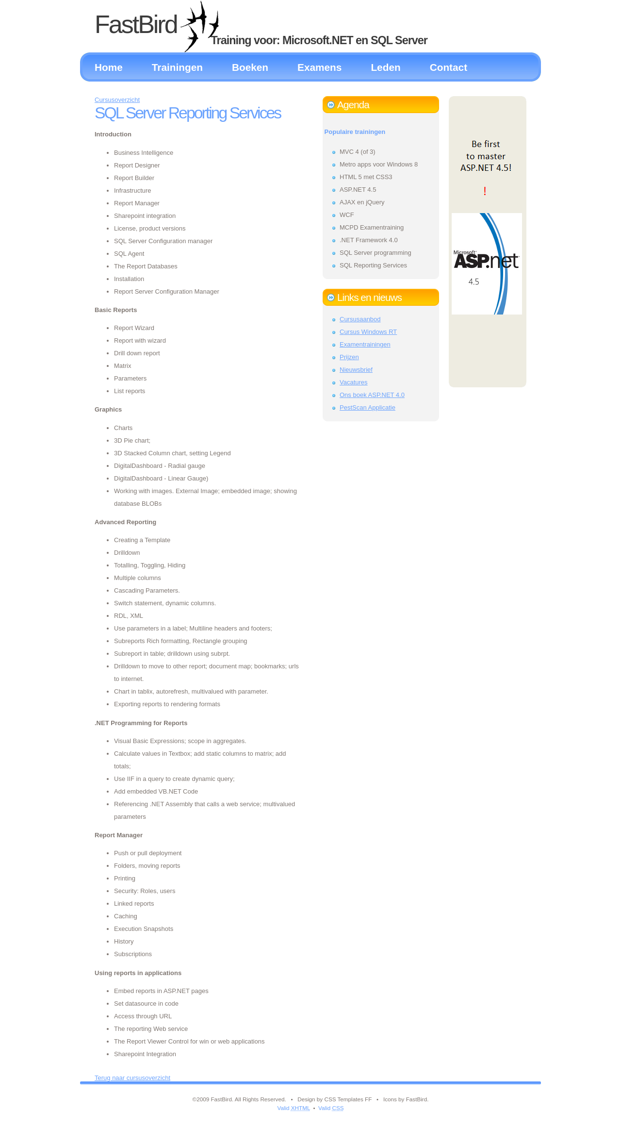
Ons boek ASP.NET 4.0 (372, 394)
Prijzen (349, 357)
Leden (385, 67)
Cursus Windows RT (368, 331)
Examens (319, 67)
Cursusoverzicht (117, 99)
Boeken (250, 67)
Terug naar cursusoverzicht (132, 1077)
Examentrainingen (365, 344)
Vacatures (354, 382)
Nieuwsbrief (356, 369)
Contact (448, 67)
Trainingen (177, 67)
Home (109, 67)
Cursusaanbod (360, 319)
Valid (293, 1108)
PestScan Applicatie (367, 407)
